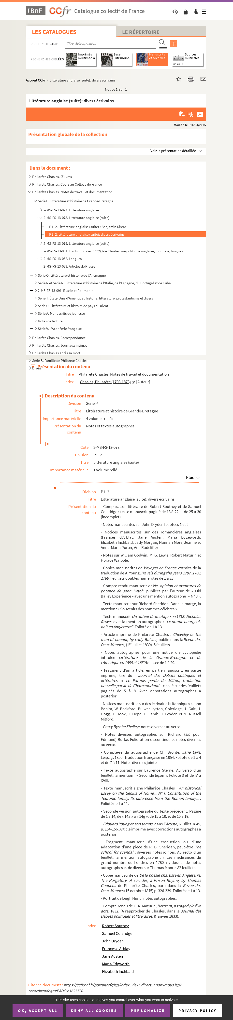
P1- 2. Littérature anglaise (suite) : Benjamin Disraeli (89, 226)
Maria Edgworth (116, 963)
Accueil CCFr (36, 80)
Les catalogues (54, 32)
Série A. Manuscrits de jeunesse (61, 313)
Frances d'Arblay (116, 948)
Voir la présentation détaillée (173, 150)
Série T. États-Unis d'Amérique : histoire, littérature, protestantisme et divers (95, 298)
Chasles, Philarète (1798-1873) (105, 381)
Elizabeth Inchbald (118, 971)
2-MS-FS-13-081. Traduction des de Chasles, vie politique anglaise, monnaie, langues (113, 251)
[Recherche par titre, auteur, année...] (110, 44)
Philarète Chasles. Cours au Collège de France (67, 184)
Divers (37, 368)
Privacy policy (197, 1010)
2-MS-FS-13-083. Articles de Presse (69, 266)
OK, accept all (37, 1010)
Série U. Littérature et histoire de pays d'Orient (73, 305)
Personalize (148, 1010)
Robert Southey (115, 925)
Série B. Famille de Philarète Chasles (59, 360)
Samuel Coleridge (117, 933)
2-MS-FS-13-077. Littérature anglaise (71, 210)
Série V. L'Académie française (60, 328)
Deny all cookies (94, 1010)
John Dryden (113, 941)
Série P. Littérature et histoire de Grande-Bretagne (75, 201)
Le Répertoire (141, 31)
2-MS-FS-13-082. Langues (63, 258)
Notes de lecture (50, 321)
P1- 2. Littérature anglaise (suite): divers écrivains (86, 234)
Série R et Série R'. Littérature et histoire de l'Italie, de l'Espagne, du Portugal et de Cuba (104, 283)
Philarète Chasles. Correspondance (59, 337)
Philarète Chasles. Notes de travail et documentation (72, 192)
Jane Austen (112, 956)
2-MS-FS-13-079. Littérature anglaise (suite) (76, 243)
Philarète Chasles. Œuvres (52, 176)
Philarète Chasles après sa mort (56, 353)
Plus (190, 477)
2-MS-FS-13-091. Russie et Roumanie (65, 290)
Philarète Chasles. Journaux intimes (59, 345)
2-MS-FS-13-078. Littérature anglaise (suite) (76, 217)
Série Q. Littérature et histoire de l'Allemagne (72, 275)
